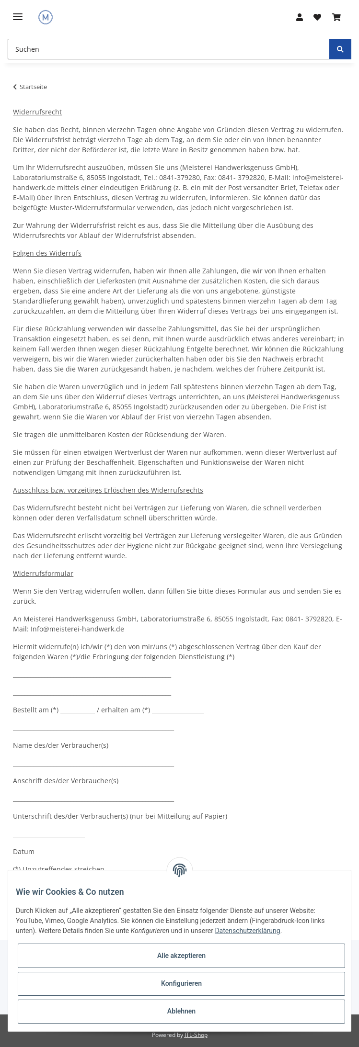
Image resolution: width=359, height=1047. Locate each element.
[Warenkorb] (336, 17)
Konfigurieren (181, 983)
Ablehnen (181, 1011)
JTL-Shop (196, 1035)
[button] (299, 17)
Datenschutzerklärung (247, 930)
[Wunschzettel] (317, 17)
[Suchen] (169, 49)
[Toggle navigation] (18, 13)
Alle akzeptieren (181, 955)
